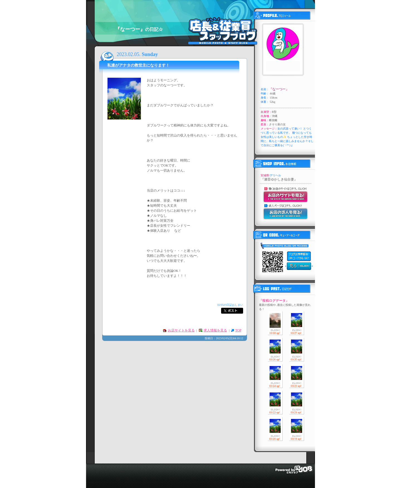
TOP (238, 330)
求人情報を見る (215, 330)
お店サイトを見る (181, 330)
